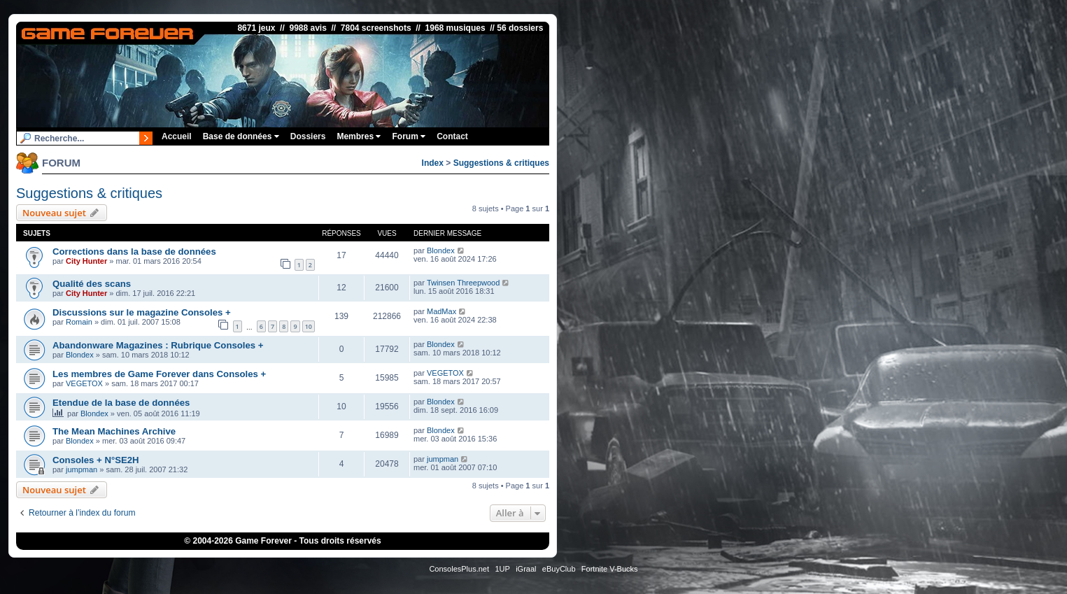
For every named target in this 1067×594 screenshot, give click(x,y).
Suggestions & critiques (501, 163)
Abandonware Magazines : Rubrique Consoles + (158, 345)
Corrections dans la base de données (134, 251)
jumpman (81, 469)
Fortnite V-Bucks (609, 569)
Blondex (441, 250)
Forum (408, 136)
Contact (452, 136)
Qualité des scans (91, 283)
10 (308, 326)
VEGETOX (84, 383)
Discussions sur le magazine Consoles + (141, 312)
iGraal (526, 569)
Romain (79, 322)
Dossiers (308, 136)
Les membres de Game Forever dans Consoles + (159, 374)
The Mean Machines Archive (114, 431)
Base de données (241, 136)
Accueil (177, 136)
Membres (359, 136)
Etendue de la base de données (121, 402)
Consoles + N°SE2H (95, 460)
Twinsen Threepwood (463, 282)
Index (433, 163)
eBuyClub (559, 569)
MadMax (441, 311)
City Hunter (86, 261)
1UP (502, 569)
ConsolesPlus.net (459, 569)
